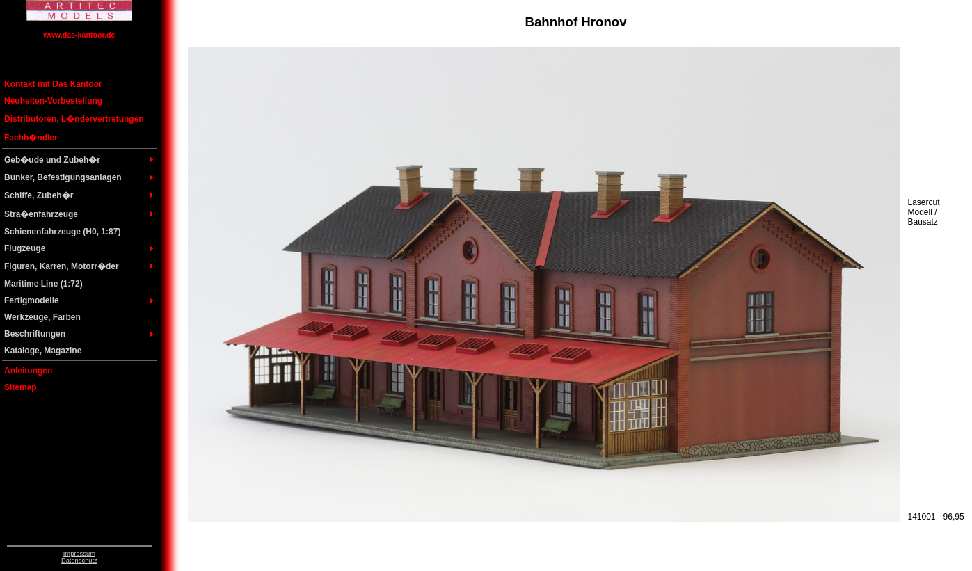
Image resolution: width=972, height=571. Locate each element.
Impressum (79, 553)
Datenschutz (79, 560)
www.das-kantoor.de (79, 35)
